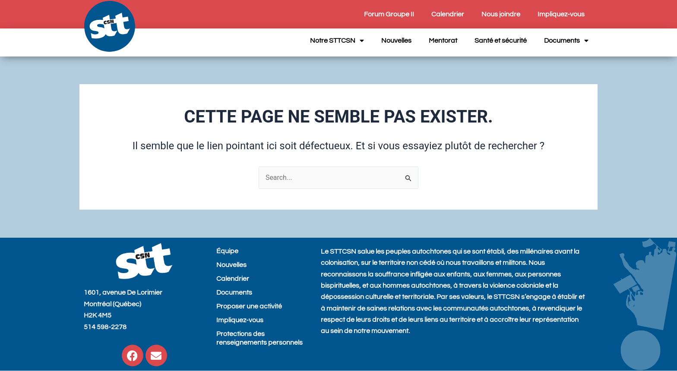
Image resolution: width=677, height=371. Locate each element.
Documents (566, 40)
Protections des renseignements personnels (259, 338)
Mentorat (443, 40)
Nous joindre (500, 14)
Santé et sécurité (501, 40)
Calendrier (447, 14)
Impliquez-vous (561, 14)
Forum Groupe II (389, 14)
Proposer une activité (249, 306)
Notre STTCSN (337, 40)
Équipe (227, 251)
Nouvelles (396, 40)
